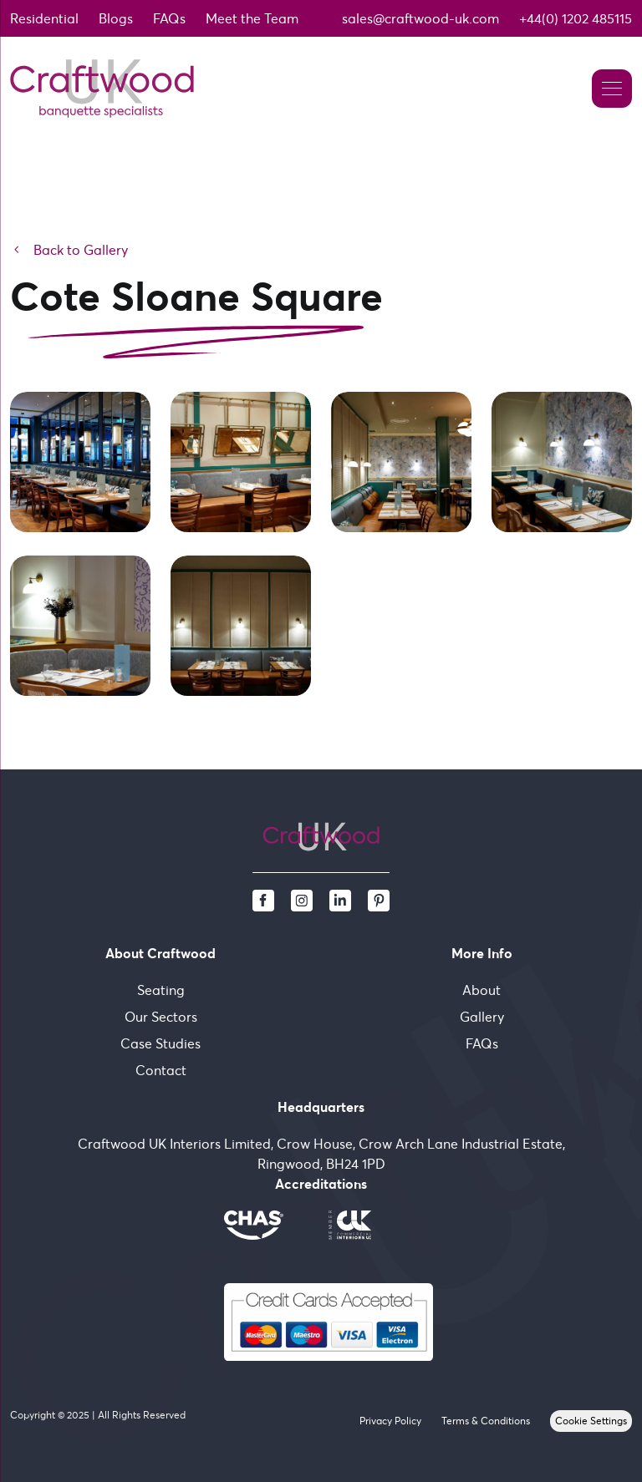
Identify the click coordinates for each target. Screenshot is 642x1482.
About (481, 990)
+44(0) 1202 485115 (575, 18)
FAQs (169, 18)
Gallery (482, 1016)
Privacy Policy (390, 1420)
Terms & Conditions (485, 1420)
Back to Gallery (69, 250)
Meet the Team (252, 18)
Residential (44, 18)
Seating (161, 990)
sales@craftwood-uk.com (420, 18)
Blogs (116, 18)
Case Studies (160, 1043)
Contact (160, 1070)
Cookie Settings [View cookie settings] (591, 1420)
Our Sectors (161, 1016)
